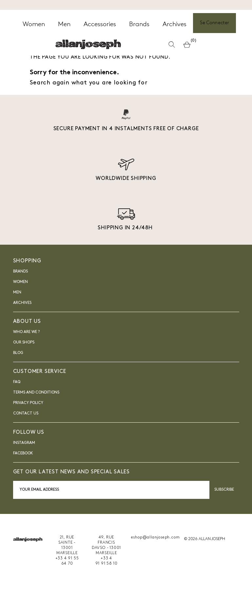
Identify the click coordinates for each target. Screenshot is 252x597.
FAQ (16, 382)
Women (20, 282)
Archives (22, 303)
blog (18, 353)
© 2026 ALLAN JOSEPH (204, 539)
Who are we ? (26, 332)
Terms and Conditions (36, 393)
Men (17, 292)
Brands (20, 271)
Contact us (25, 413)
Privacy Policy (28, 403)
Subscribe (224, 490)
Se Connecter (214, 23)
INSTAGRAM (24, 443)
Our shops (23, 342)
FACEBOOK (23, 453)
